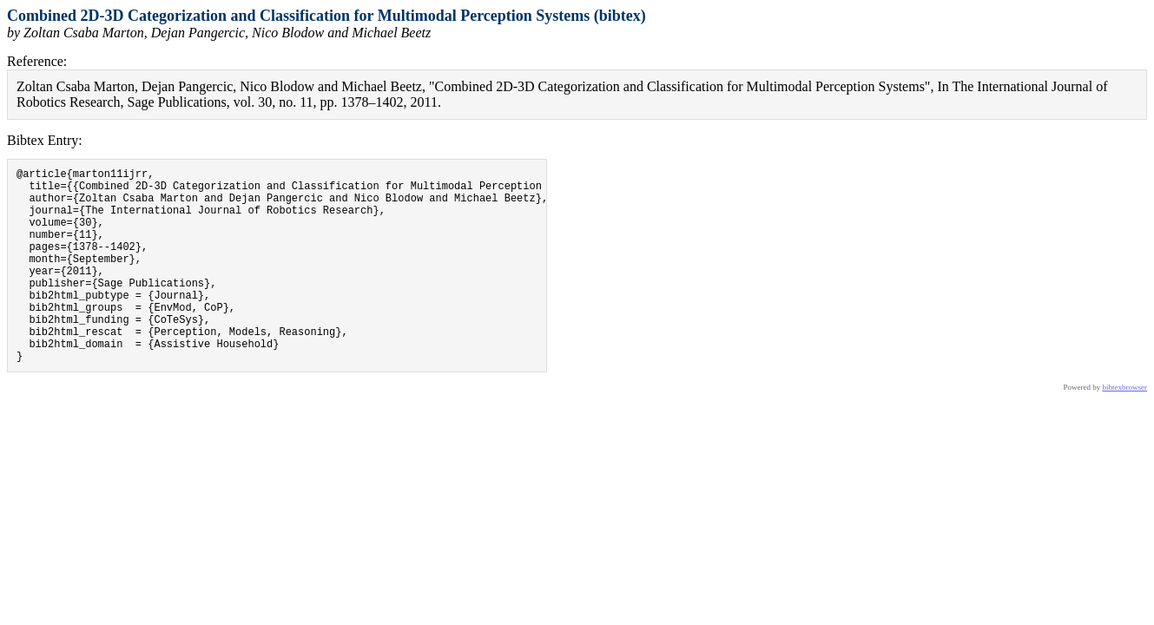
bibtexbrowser (1125, 428)
